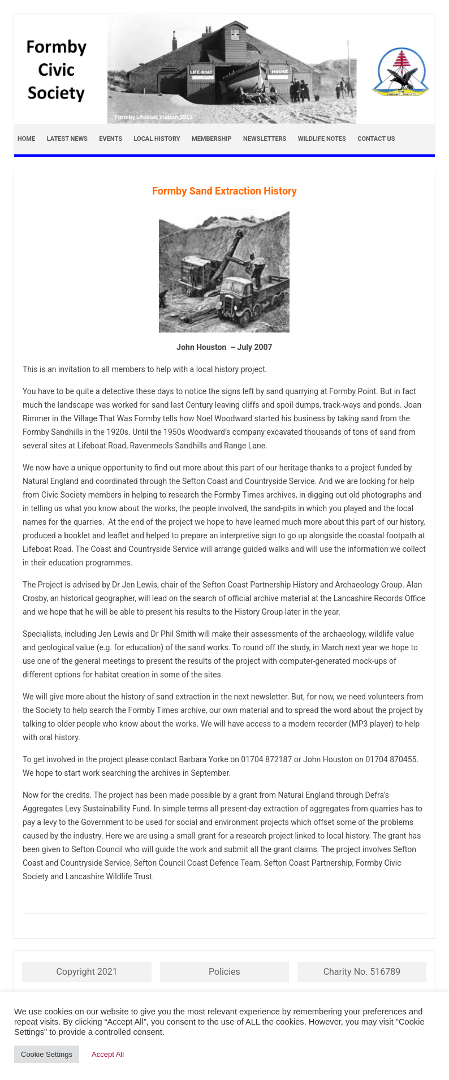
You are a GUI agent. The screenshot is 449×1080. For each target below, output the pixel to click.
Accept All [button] (108, 1054)
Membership (212, 138)
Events (110, 138)
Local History (156, 138)
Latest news (67, 138)
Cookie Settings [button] (46, 1054)
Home (26, 138)
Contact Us (376, 138)
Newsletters (264, 138)
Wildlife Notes (322, 138)
